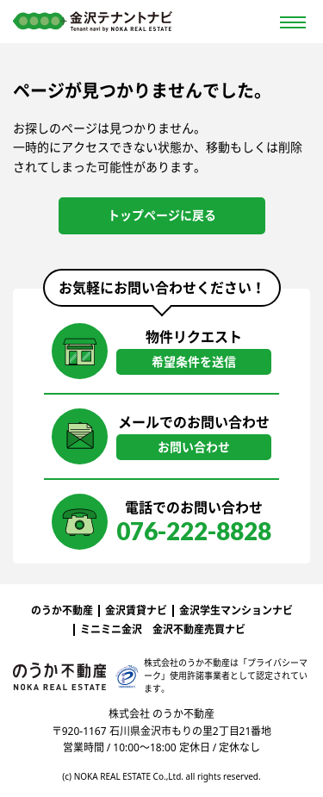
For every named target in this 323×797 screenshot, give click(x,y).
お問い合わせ (194, 447)
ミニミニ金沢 (111, 629)
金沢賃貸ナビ (136, 610)
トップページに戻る (162, 215)
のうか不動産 (62, 610)
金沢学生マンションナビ (236, 610)
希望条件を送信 (194, 361)
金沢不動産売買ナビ (198, 629)
